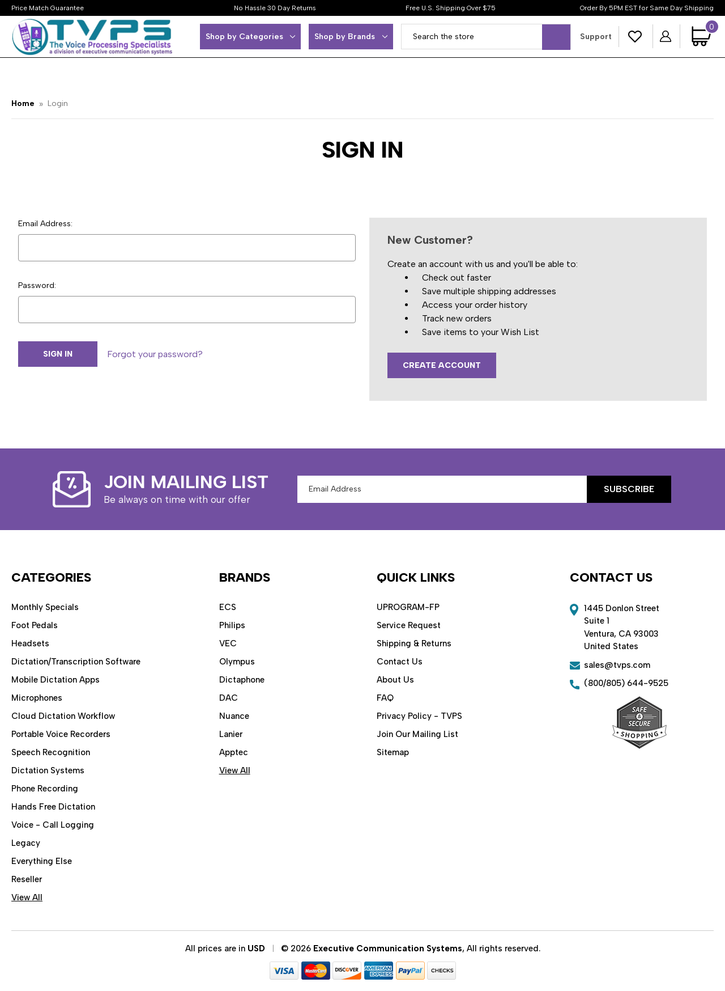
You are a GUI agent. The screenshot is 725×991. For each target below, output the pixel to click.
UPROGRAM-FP (408, 607)
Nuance (234, 716)
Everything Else (41, 861)
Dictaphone (242, 680)
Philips (232, 625)
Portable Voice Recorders (60, 734)
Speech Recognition (50, 752)
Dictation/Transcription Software (75, 662)
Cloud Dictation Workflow (63, 716)
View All (26, 897)
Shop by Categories (251, 36)
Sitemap (393, 752)
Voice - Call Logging (52, 825)
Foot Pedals (34, 625)
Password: (37, 285)
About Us (395, 680)
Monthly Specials (45, 607)
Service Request (409, 625)
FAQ (385, 698)
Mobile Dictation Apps (55, 680)
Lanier (230, 734)
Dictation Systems (47, 770)
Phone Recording (44, 789)
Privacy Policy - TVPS (419, 716)
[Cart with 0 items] (703, 36)
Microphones (36, 698)
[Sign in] (666, 36)
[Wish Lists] (635, 37)
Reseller (26, 879)
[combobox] (486, 36)
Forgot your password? (155, 354)
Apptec (233, 752)
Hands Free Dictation (53, 807)
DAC (228, 698)
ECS (227, 607)
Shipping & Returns (414, 643)
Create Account (442, 365)
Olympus (237, 662)
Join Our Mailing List (417, 734)
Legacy (25, 843)
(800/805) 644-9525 (626, 683)
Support (596, 36)
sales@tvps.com (617, 665)
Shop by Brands (350, 36)
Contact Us (400, 662)
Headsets (30, 643)
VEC (228, 643)
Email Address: (45, 223)
